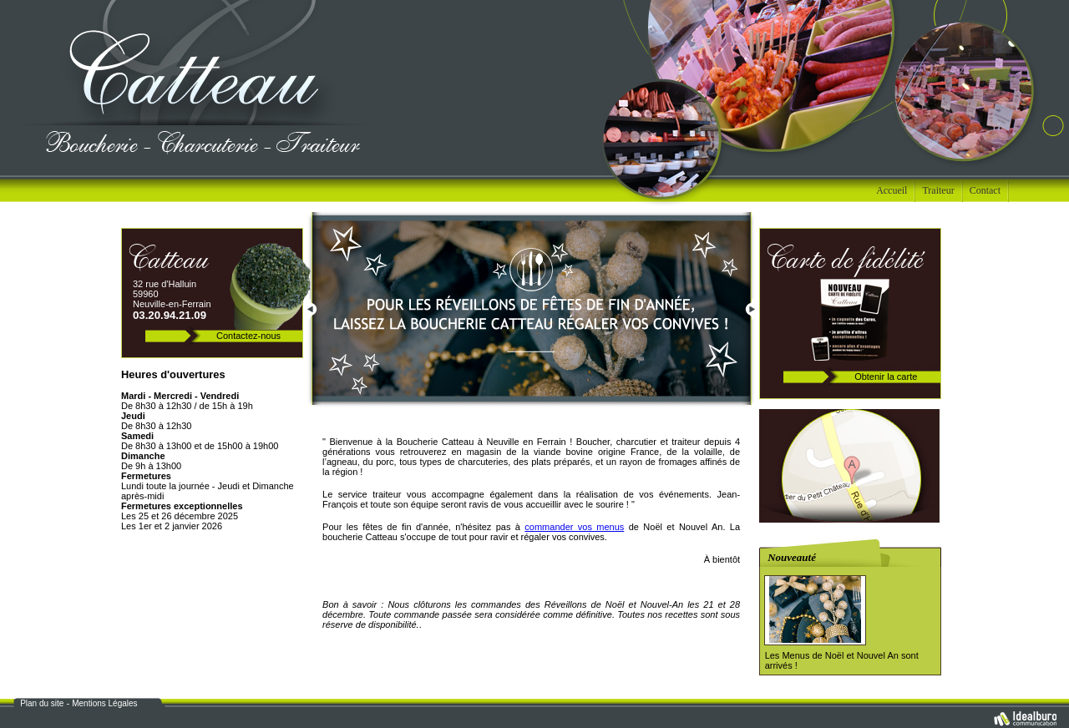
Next (751, 311)
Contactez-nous (248, 336)
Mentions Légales (104, 703)
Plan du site (41, 703)
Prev (310, 311)
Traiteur (938, 190)
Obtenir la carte (885, 377)
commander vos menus (574, 527)
